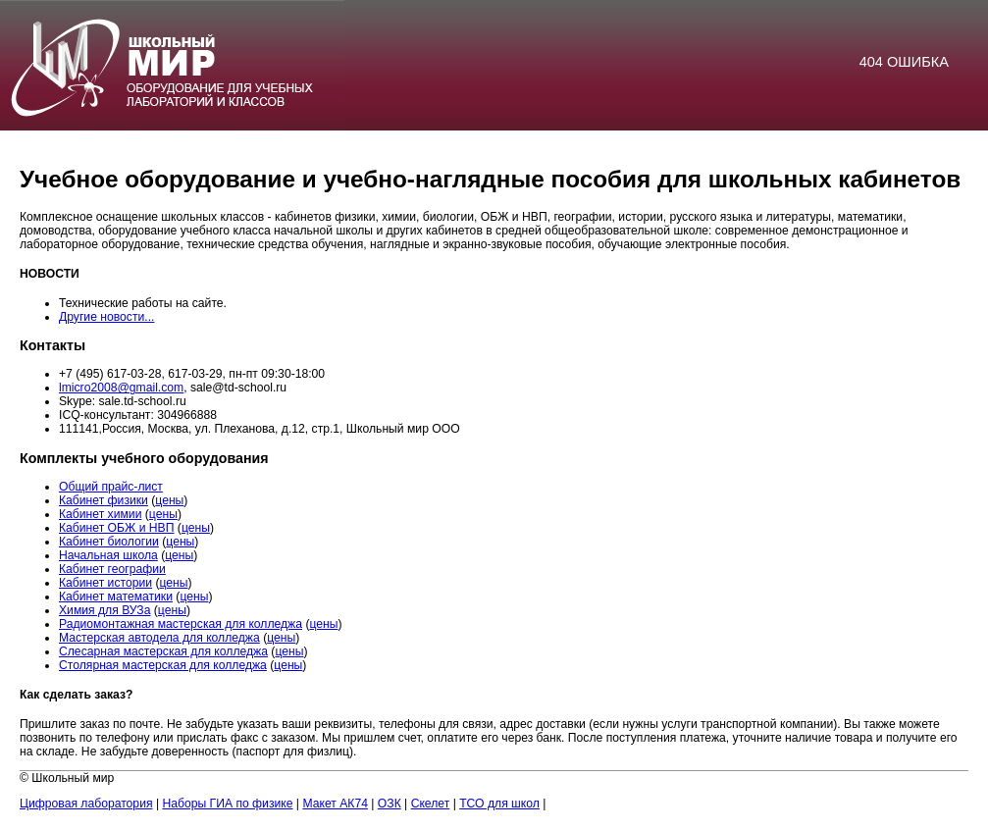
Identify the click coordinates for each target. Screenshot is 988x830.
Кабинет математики (116, 596)
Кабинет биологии (109, 541)
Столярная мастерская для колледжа (163, 665)
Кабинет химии (100, 514)
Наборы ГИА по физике (227, 803)
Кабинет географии (112, 569)
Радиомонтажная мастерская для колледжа (180, 624)
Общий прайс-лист (111, 486)
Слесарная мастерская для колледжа (163, 651)
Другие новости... (106, 317)
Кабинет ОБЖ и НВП (116, 528)
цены (169, 500)
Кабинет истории (105, 583)
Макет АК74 (335, 803)
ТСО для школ (499, 803)
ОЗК (389, 803)
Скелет (430, 803)
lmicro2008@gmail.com (121, 387)
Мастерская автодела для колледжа (159, 638)
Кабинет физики (103, 500)
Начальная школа (108, 555)
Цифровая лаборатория (86, 803)
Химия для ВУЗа (104, 610)
